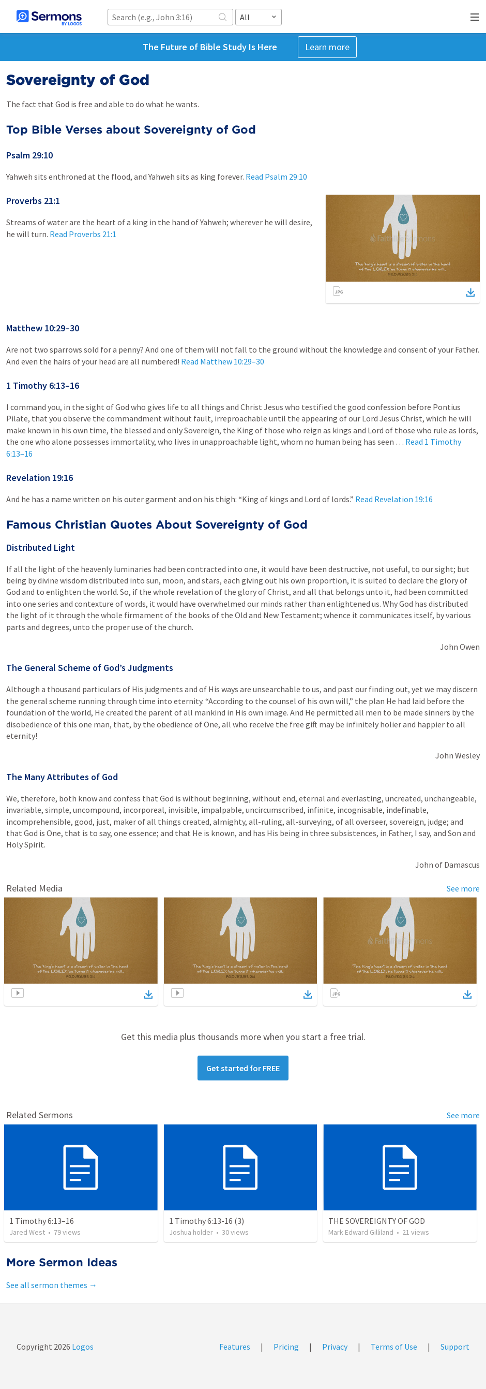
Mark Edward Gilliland (360, 1232)
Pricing (286, 1346)
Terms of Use (394, 1346)
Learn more (327, 47)
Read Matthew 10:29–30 (222, 361)
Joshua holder (191, 1232)
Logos (82, 1346)
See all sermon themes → (51, 1285)
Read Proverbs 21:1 (83, 234)
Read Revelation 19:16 (394, 499)
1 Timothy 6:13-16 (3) (206, 1221)
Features (234, 1346)
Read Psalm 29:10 (276, 176)
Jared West (27, 1232)
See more (463, 888)
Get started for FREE (243, 1068)
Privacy (334, 1346)
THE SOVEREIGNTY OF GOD (376, 1221)
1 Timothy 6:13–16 (41, 1221)
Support (455, 1346)
